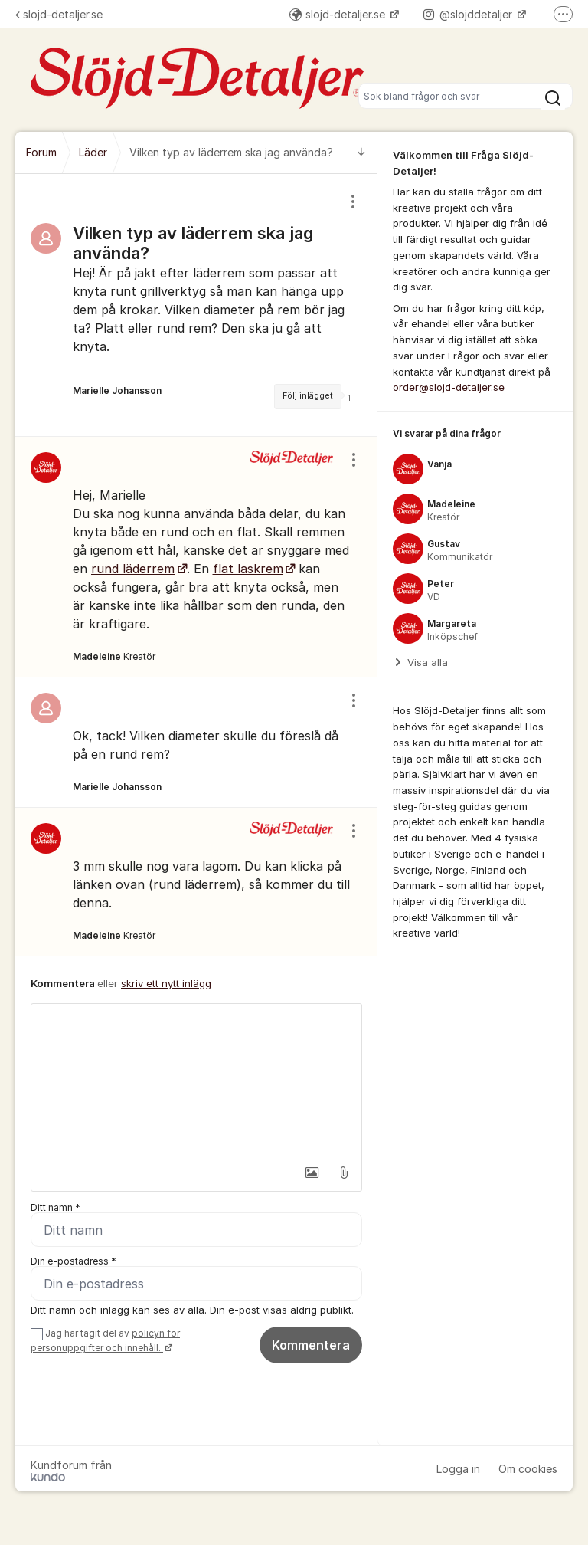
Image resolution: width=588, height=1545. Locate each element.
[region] (196, 305)
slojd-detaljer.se (59, 14)
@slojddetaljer (469, 14)
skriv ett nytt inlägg (166, 983)
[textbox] (196, 1080)
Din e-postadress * (73, 1261)
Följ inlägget (308, 396)
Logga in (458, 1468)
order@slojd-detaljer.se (449, 387)
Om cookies (527, 1468)
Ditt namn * (55, 1207)
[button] (311, 1172)
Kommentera (311, 1345)
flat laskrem (248, 568)
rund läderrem (133, 568)
